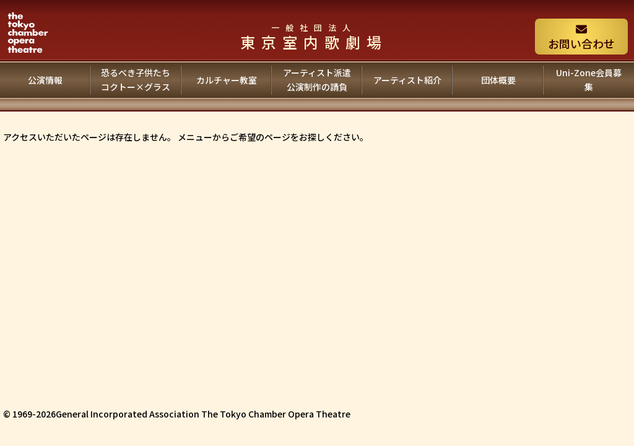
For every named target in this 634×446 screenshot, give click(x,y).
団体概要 (498, 80)
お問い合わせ (581, 37)
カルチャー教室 (226, 80)
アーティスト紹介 (407, 80)
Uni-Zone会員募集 (589, 80)
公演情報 (45, 80)
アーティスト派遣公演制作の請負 (317, 80)
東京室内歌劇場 (314, 37)
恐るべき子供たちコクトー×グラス (135, 80)
